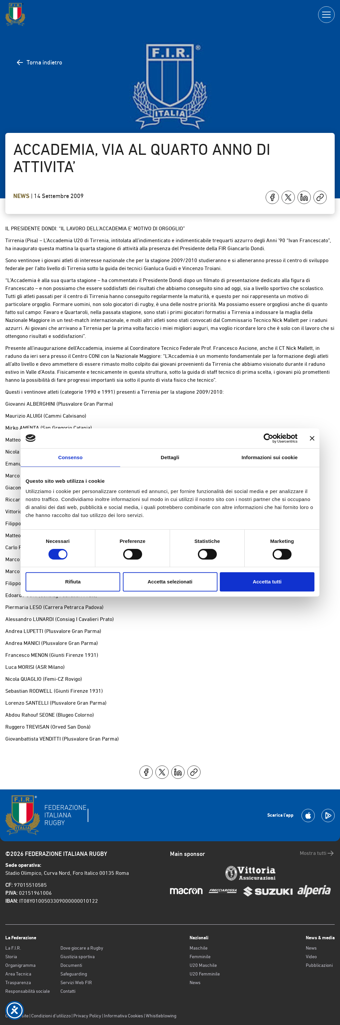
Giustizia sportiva (77, 956)
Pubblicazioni (319, 965)
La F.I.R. (13, 948)
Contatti (67, 991)
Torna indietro (39, 62)
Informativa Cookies (123, 1015)
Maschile (199, 948)
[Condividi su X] (288, 197)
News (22, 196)
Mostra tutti (317, 853)
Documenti (71, 965)
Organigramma (20, 965)
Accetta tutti (267, 581)
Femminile (200, 956)
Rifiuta (73, 581)
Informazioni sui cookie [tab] (270, 457)
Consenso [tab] (70, 457)
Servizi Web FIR (76, 982)
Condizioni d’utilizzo (51, 1015)
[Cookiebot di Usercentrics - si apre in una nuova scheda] (268, 438)
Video (311, 956)
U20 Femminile (205, 973)
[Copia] (320, 197)
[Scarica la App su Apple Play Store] (308, 815)
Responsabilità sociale (27, 991)
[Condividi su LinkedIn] (304, 197)
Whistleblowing (161, 1015)
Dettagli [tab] (170, 457)
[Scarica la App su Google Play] (328, 815)
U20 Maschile (203, 965)
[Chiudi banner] (312, 438)
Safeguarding (73, 973)
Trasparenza (18, 982)
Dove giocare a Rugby (81, 948)
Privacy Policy (87, 1015)
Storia (11, 956)
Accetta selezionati (169, 581)
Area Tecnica (18, 973)
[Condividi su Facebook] (272, 197)
